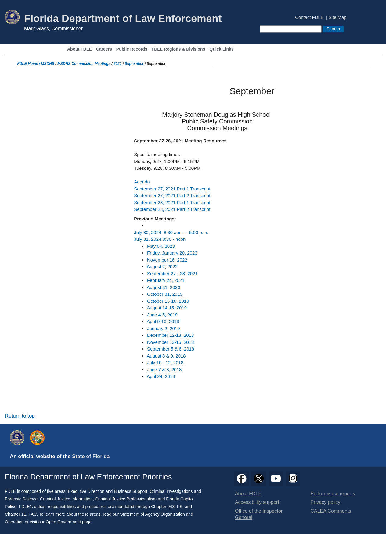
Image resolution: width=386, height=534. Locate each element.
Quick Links (221, 49)
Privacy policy (325, 502)
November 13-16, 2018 (170, 342)
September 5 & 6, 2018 (170, 348)
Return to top (20, 416)
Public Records (131, 49)
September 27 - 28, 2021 (172, 273)
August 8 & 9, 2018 (166, 355)
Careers (104, 49)
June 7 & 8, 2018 (164, 369)
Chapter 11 (15, 514)
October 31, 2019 (164, 294)
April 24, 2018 (161, 376)
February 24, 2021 (166, 280)
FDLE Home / (29, 64)
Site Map (338, 18)
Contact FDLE (309, 18)
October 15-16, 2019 (168, 301)
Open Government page (69, 521)
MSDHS (47, 64)
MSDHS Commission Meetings (83, 64)
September (134, 64)
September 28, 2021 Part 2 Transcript (172, 209)
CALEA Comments (330, 511)
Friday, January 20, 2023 (172, 252)
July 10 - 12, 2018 (165, 362)
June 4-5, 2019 (162, 314)
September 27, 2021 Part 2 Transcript (172, 195)
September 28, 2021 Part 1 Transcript (172, 202)
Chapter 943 (163, 506)
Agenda (142, 181)
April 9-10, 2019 (163, 321)
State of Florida (91, 456)
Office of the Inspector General (259, 514)
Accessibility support (257, 502)
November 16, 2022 (167, 259)
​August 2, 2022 (162, 266)
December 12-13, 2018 (170, 335)
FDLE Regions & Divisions (178, 49)
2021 (118, 64)
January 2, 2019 (163, 328)
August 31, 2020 (163, 287)
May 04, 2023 (161, 246)
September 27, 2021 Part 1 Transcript (172, 188)
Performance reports (332, 493)
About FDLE (79, 49)
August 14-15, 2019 (167, 307)
